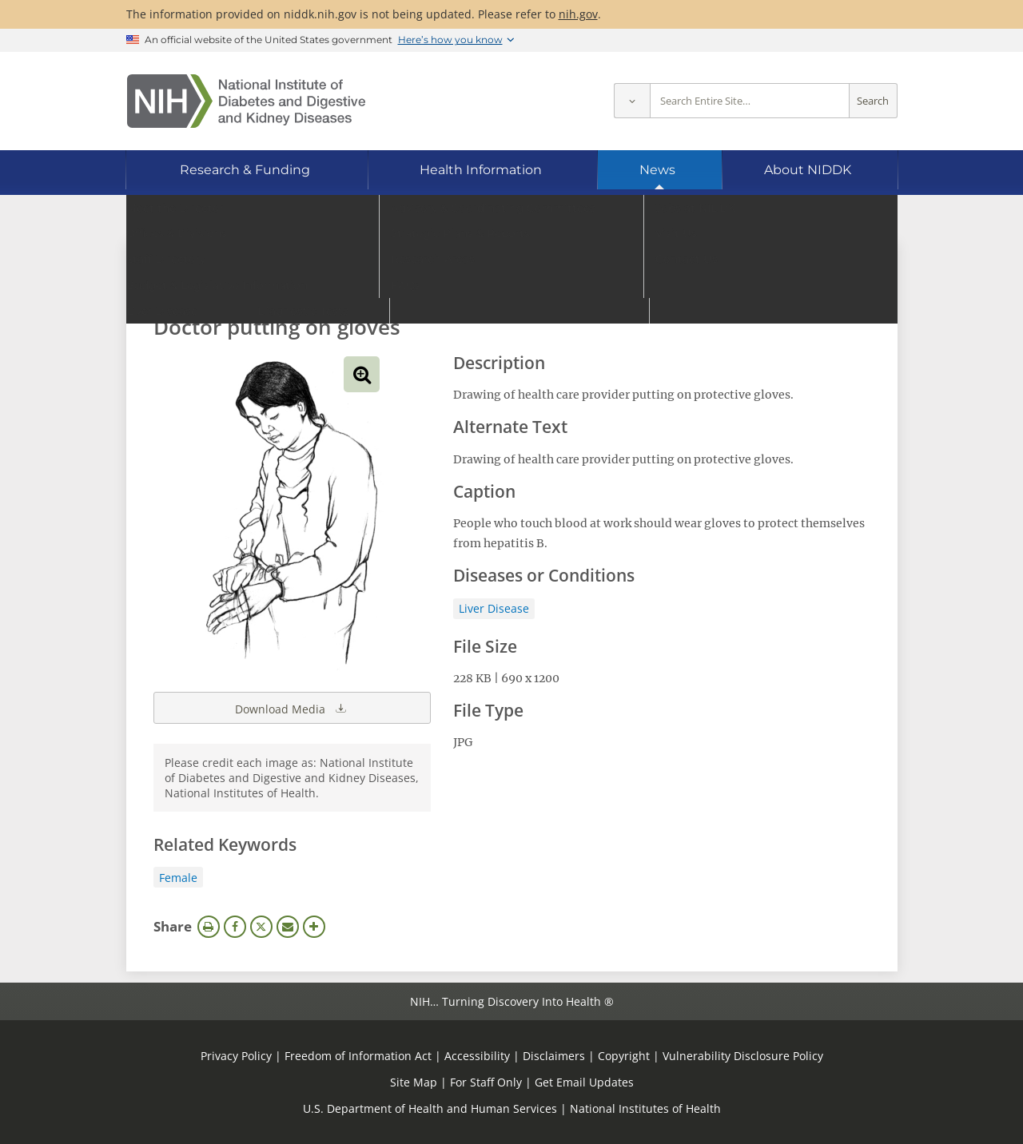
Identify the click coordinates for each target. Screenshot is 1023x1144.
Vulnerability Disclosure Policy (743, 1055)
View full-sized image (362, 374)
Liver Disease (494, 608)
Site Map (413, 1082)
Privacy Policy (236, 1055)
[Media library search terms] (487, 283)
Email (288, 927)
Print (208, 927)
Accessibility (477, 1055)
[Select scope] (632, 101)
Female (178, 877)
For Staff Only (486, 1082)
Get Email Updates (584, 1082)
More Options (314, 927)
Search (873, 101)
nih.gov (578, 14)
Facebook (235, 927)
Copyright (624, 1055)
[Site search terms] (750, 101)
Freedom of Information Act (358, 1055)
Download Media (291, 707)
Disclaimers (554, 1055)
